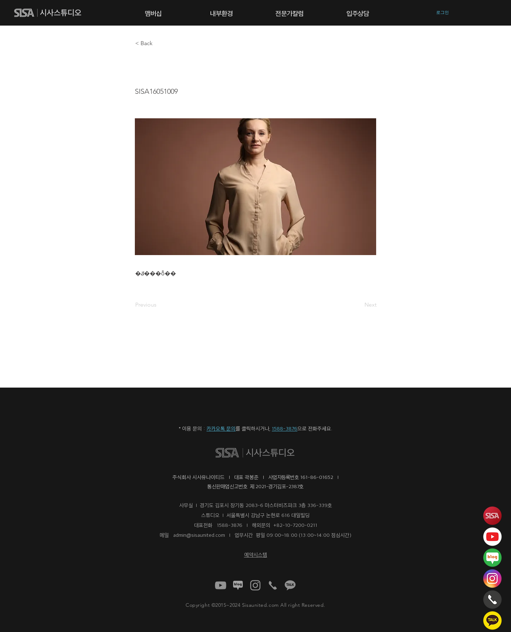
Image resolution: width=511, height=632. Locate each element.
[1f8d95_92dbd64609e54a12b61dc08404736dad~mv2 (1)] (238, 585)
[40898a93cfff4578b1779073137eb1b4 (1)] (255, 585)
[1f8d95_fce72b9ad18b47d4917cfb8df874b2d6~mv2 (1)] (273, 585)
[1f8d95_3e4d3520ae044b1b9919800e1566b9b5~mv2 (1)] (290, 585)
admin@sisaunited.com (199, 535)
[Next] (359, 305)
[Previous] (158, 305)
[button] (153, 13)
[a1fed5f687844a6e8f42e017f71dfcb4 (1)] (220, 585)
